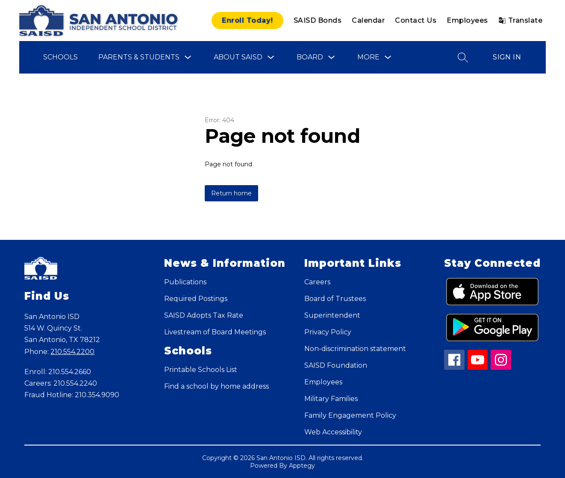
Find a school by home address (216, 386)
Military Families (331, 399)
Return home (231, 193)
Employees (467, 20)
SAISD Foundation (335, 365)
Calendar (368, 20)
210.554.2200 (72, 352)
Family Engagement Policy (350, 415)
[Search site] (463, 57)
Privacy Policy (327, 332)
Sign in (507, 57)
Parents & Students (139, 57)
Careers (317, 282)
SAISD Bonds (318, 20)
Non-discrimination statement (355, 349)
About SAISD (238, 57)
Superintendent (332, 315)
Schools (60, 57)
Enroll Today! (247, 20)
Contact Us (415, 20)
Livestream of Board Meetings (215, 332)
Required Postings (195, 299)
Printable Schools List (200, 370)
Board (310, 57)
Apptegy (302, 465)
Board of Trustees (335, 299)
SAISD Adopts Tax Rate (203, 315)
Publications (185, 282)
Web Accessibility (333, 432)
